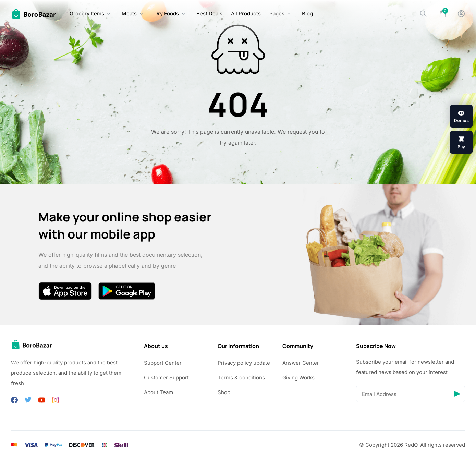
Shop (224, 392)
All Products (246, 13)
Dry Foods (166, 13)
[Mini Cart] (443, 13)
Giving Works (298, 377)
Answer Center (300, 363)
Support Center (163, 363)
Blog (307, 13)
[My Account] (461, 14)
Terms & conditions (241, 377)
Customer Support (166, 377)
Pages (276, 13)
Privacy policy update (244, 363)
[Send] (457, 394)
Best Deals (209, 13)
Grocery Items (87, 13)
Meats (129, 13)
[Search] (423, 13)
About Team (158, 392)
